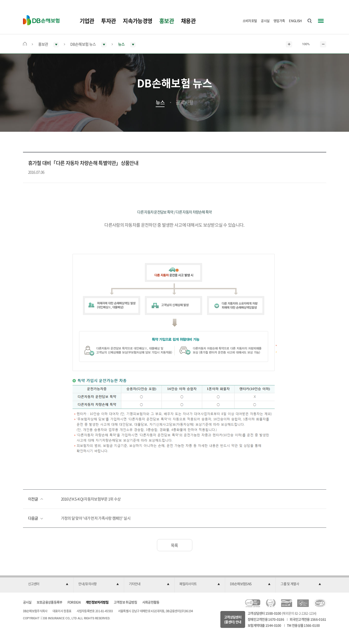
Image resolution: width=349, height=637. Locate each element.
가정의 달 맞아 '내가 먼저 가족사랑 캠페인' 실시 (95, 518)
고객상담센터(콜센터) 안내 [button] (232, 619)
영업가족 (279, 20)
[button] (48, 584)
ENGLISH (295, 20)
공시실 (265, 20)
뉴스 (160, 102)
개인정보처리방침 (97, 602)
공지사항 (184, 102)
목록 (174, 545)
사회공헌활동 (150, 602)
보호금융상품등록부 (49, 602)
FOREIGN (74, 602)
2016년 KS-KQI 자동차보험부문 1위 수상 (91, 499)
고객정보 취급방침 (125, 602)
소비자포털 (250, 20)
